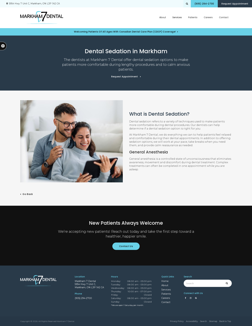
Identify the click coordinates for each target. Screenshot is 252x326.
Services (166, 289)
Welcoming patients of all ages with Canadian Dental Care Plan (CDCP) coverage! (125, 31)
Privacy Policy (177, 321)
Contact (224, 17)
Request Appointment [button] (234, 3)
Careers (208, 17)
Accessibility (192, 321)
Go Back (27, 194)
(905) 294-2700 (83, 298)
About (164, 285)
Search (203, 321)
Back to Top (225, 321)
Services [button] (177, 17)
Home (165, 281)
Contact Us (126, 246)
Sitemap (213, 321)
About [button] (162, 17)
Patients (192, 17)
